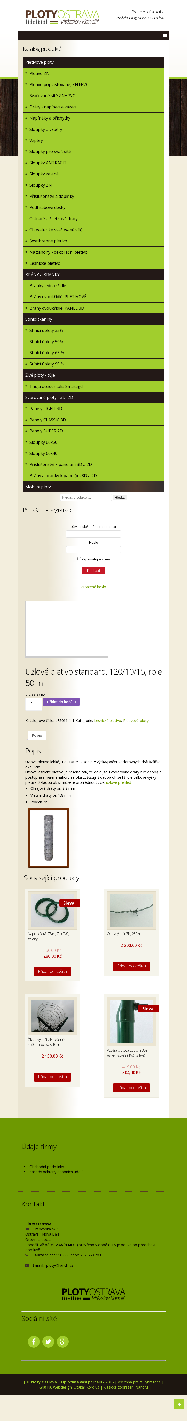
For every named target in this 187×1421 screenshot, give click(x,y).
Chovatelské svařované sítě (55, 230)
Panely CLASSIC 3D (47, 420)
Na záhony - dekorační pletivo (58, 252)
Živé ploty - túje (40, 375)
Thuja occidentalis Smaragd (56, 386)
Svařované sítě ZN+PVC (52, 95)
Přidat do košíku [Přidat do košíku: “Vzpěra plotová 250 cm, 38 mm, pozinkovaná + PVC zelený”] (131, 1088)
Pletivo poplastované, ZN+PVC (59, 84)
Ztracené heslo (93, 586)
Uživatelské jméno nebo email (94, 526)
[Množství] (33, 704)
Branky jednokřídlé (47, 285)
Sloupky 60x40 (43, 453)
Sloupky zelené (44, 174)
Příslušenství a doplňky (51, 196)
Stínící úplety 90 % (46, 364)
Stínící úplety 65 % (46, 352)
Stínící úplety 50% (46, 341)
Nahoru (141, 1387)
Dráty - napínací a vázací (52, 107)
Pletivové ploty (39, 62)
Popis (37, 735)
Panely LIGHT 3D (45, 408)
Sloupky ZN (40, 185)
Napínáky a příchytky (49, 118)
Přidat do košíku (61, 702)
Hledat (120, 497)
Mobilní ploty (38, 487)
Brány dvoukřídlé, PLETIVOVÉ (58, 297)
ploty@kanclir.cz (59, 1265)
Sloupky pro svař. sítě (50, 151)
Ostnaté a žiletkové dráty (53, 219)
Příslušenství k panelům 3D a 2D (60, 464)
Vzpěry (36, 140)
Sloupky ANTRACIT (48, 163)
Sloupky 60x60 (43, 442)
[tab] (37, 735)
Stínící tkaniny (38, 319)
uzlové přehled (118, 782)
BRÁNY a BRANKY (42, 274)
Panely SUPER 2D (46, 431)
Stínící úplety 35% (46, 330)
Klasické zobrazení (118, 1387)
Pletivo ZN (39, 73)
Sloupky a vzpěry (45, 129)
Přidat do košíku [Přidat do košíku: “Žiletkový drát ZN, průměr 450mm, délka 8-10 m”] (52, 1076)
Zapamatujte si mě (93, 559)
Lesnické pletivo (44, 263)
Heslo (93, 542)
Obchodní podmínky (46, 1166)
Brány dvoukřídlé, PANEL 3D (56, 308)
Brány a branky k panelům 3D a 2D (63, 476)
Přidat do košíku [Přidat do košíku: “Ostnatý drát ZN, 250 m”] (131, 966)
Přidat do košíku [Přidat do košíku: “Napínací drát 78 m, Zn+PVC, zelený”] (52, 971)
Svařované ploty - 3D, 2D (49, 397)
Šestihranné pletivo (48, 241)
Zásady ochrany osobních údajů (56, 1171)
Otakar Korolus (86, 1387)
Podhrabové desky (47, 207)
